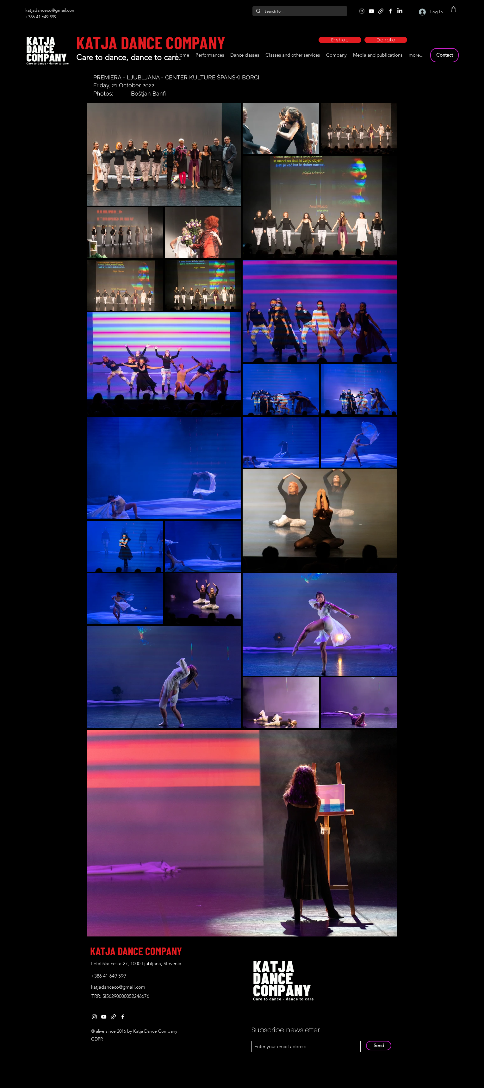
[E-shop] (340, 40)
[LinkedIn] (400, 11)
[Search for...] (299, 11)
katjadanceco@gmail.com (50, 10)
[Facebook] (390, 11)
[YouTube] (371, 11)
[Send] (378, 1045)
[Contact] (444, 55)
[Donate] (385, 40)
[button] (453, 9)
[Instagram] (362, 11)
